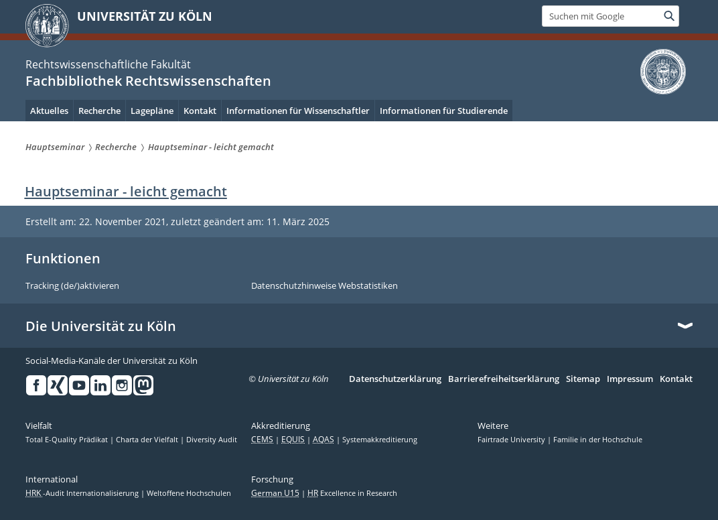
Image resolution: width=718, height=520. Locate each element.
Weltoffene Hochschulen (189, 493)
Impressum (630, 379)
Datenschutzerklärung (395, 379)
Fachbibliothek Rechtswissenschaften (148, 81)
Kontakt (676, 379)
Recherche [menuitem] (99, 111)
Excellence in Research (352, 493)
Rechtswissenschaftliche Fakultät (108, 64)
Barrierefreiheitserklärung (503, 379)
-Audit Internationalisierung (83, 493)
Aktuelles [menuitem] (49, 111)
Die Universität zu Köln (100, 326)
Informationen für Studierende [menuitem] (444, 111)
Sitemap (583, 379)
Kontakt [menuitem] (200, 111)
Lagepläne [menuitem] (152, 111)
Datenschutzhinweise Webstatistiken (324, 286)
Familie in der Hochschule (597, 439)
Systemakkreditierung (379, 439)
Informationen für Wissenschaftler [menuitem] (298, 111)
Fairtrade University (512, 439)
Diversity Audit (211, 439)
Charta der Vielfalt (148, 439)
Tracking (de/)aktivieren (72, 286)
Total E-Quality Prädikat (67, 439)
